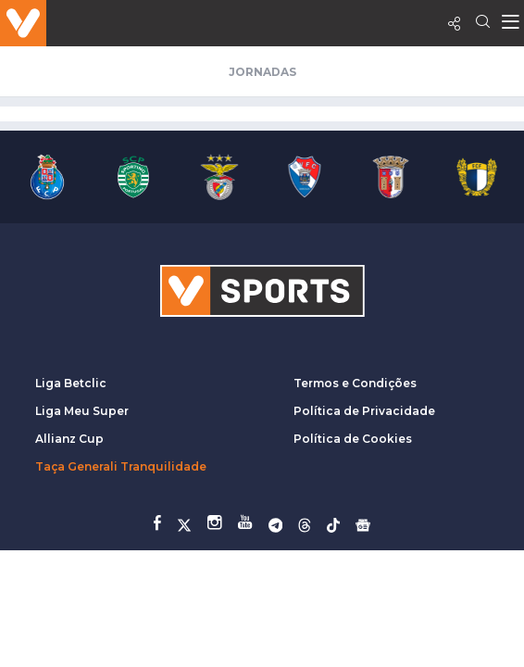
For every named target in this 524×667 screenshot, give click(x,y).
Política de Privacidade (364, 411)
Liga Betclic (70, 383)
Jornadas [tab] (262, 72)
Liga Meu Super (82, 411)
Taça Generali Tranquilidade (120, 466)
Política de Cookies (352, 439)
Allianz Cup (69, 439)
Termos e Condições (355, 383)
